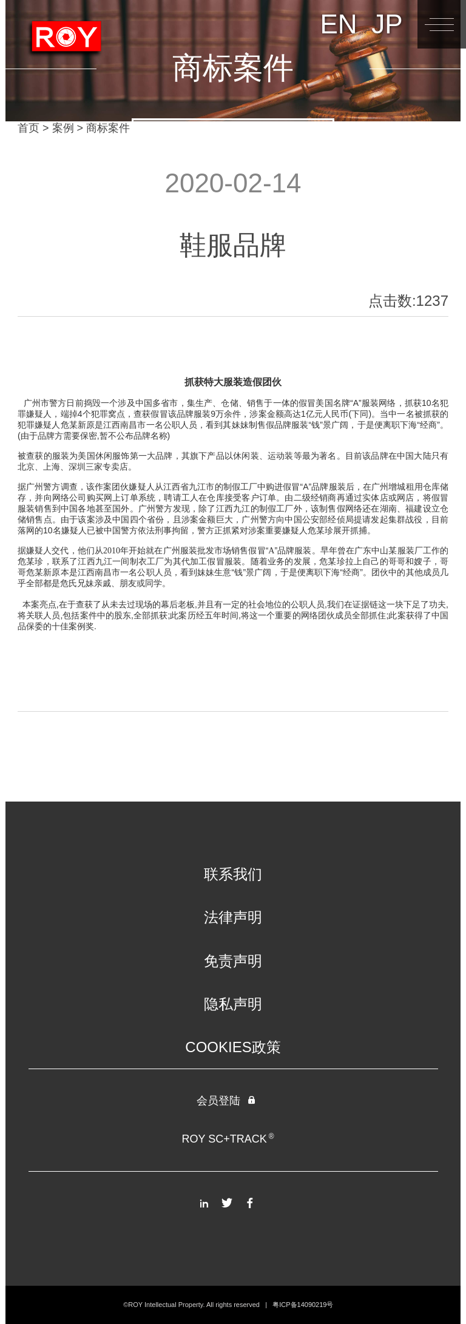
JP (386, 24)
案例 (63, 128)
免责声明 (233, 961)
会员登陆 (227, 1101)
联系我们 (233, 874)
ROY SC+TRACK (227, 1138)
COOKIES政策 (232, 1047)
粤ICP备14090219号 (302, 1304)
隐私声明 (233, 1004)
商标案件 (108, 128)
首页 (28, 128)
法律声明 (233, 917)
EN (338, 24)
